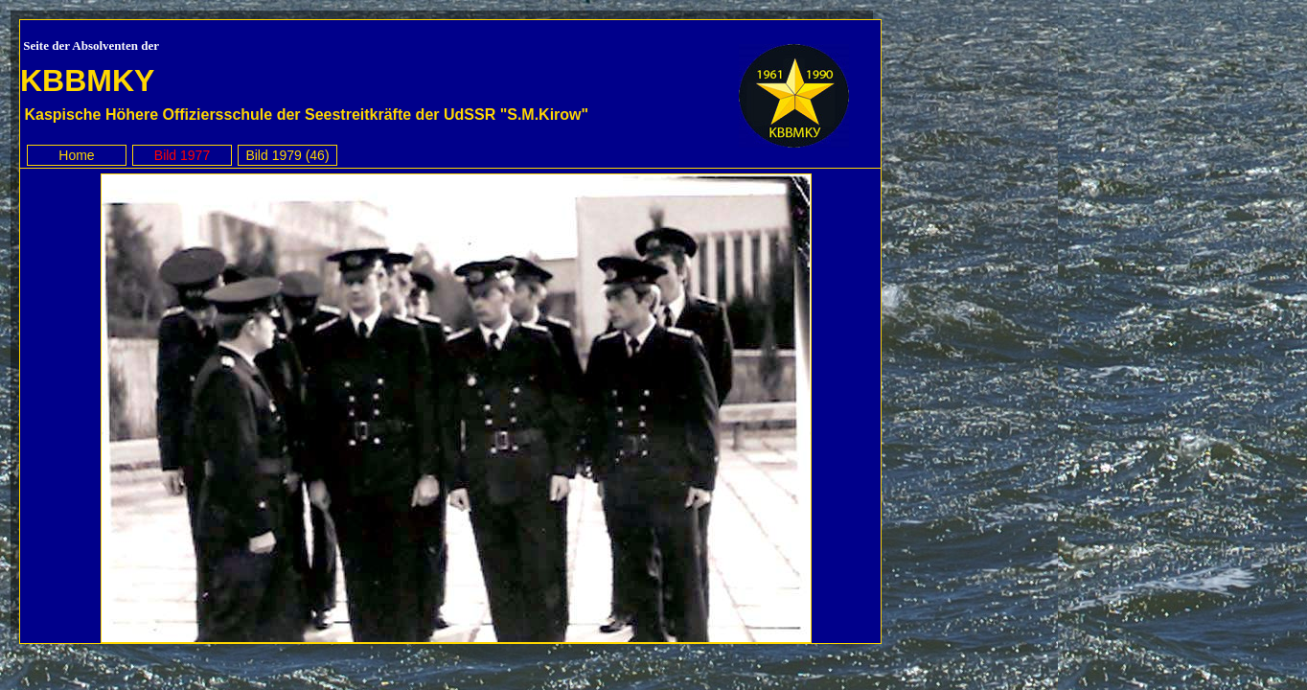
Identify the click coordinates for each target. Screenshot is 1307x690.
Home (76, 155)
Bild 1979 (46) (287, 155)
